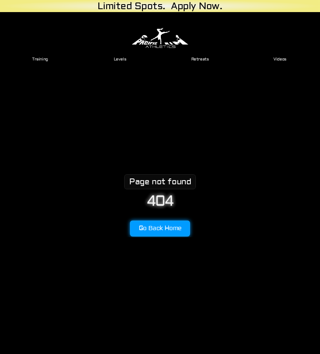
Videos (280, 59)
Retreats (200, 59)
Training (40, 59)
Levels (120, 59)
